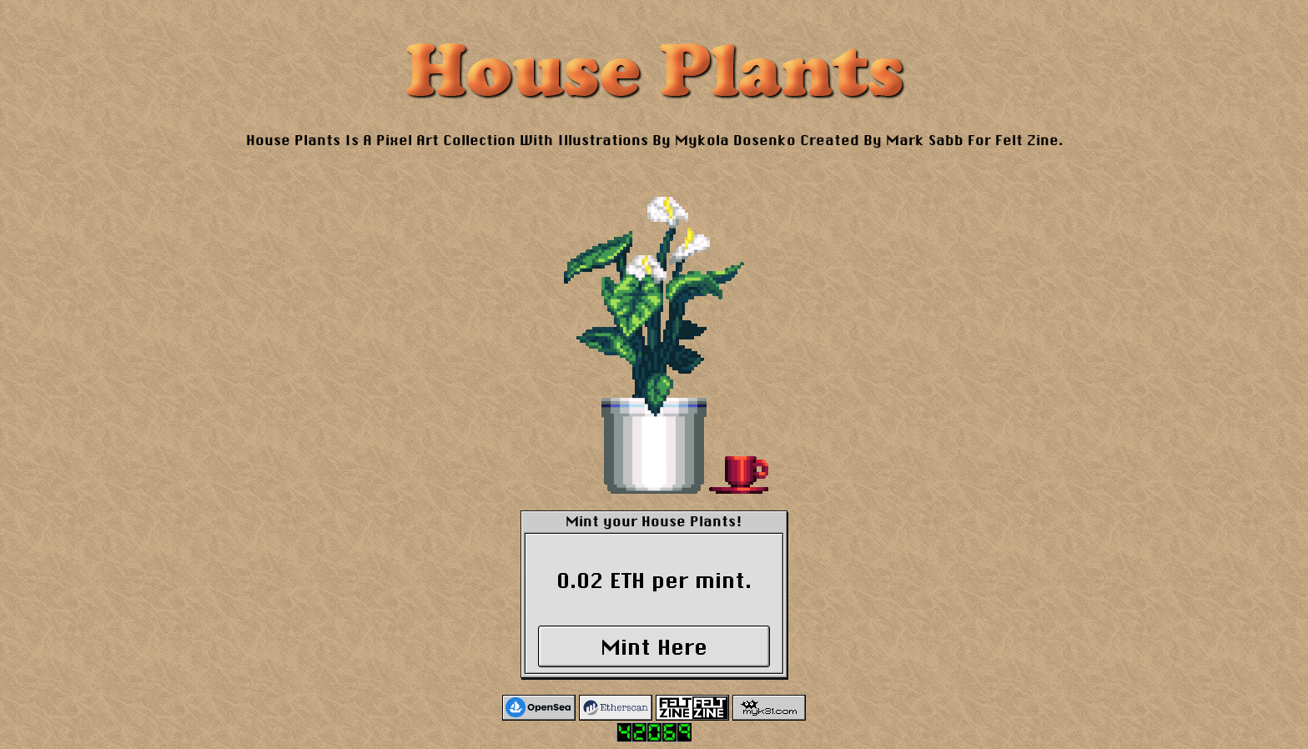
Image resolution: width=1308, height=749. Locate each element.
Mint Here (654, 647)
